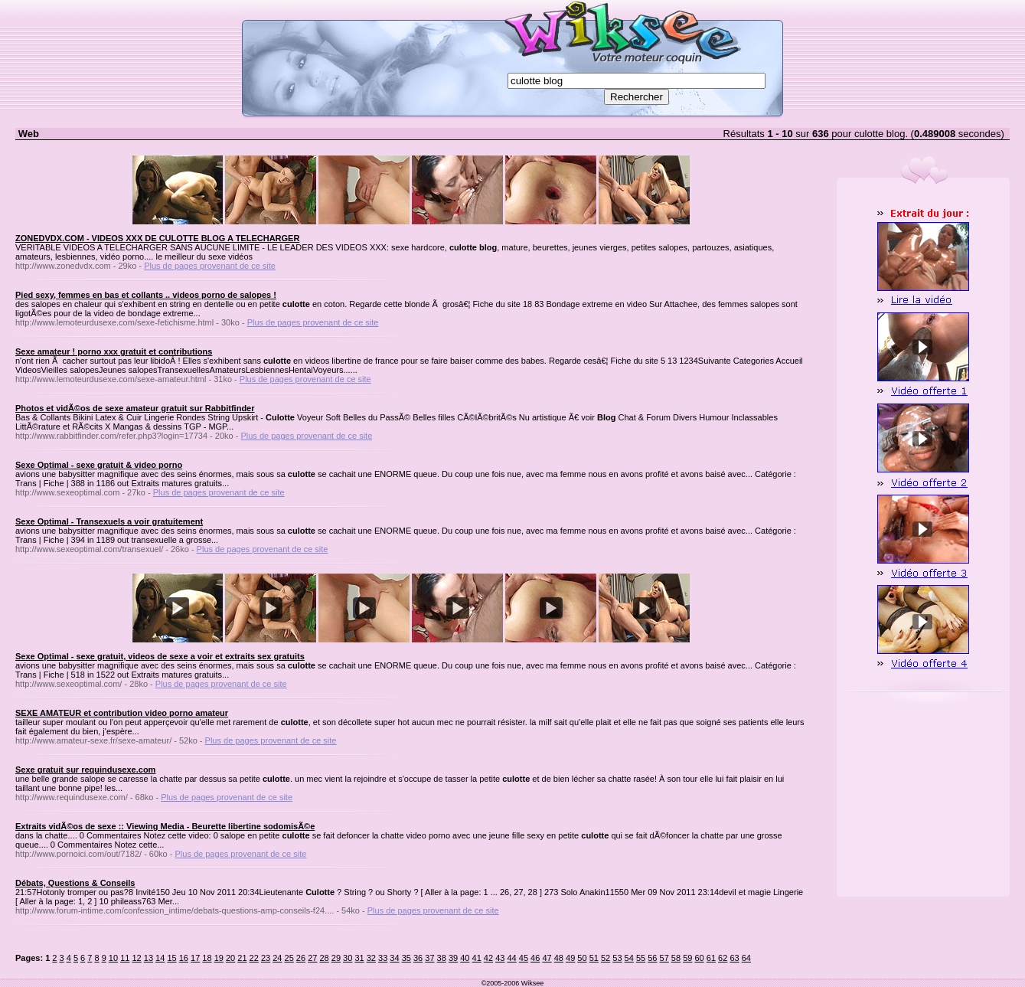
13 (148, 957)
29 (336, 957)
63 (734, 957)
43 (499, 957)
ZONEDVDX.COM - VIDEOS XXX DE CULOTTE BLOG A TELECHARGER (157, 238)
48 (558, 957)
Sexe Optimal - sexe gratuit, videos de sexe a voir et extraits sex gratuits (160, 656)
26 (300, 957)
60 (698, 957)
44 (511, 957)
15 (171, 957)
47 (546, 957)
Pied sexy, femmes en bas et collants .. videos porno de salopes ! (145, 294)
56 (652, 957)
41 (476, 957)
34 (394, 957)
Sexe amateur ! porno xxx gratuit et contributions (113, 351)
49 (570, 957)
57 (664, 957)
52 (605, 957)
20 (230, 957)
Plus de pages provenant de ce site (210, 265)
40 (464, 957)
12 (136, 957)
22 (254, 957)
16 (183, 957)
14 (160, 957)
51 (594, 957)
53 (617, 957)
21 (241, 957)
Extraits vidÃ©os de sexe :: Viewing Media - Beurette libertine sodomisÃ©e (165, 826)
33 (382, 957)
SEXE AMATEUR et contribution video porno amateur (121, 712)
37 (429, 957)
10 (113, 957)
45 (523, 957)
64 (746, 957)
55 (640, 957)
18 (206, 957)
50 (581, 957)
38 (441, 957)
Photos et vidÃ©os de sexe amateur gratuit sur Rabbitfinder (135, 408)
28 (323, 957)
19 (219, 957)
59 (687, 957)
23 (265, 957)
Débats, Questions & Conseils (75, 882)
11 (124, 957)
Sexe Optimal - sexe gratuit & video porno (98, 464)
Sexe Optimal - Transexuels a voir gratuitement (109, 521)
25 (289, 957)
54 (629, 957)
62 (722, 957)
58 (676, 957)
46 (535, 957)
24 (277, 957)
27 (312, 957)
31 (359, 957)
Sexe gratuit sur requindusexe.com (85, 769)
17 (195, 957)
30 (347, 957)
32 (371, 957)
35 (406, 957)
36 (418, 957)
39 (453, 957)
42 (488, 957)
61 (711, 957)
